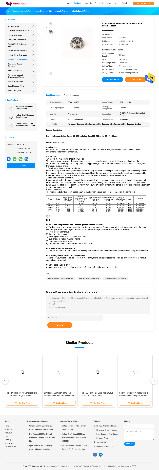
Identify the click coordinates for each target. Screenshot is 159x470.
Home (7, 426)
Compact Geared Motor (21, 40)
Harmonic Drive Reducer (21, 59)
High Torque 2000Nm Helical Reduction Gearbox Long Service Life (42, 437)
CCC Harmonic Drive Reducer (89, 278)
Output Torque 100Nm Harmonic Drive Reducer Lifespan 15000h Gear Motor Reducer (133, 396)
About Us (8, 433)
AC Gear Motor (21, 26)
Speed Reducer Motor (21, 86)
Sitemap (8, 440)
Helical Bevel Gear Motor (21, 50)
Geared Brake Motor (21, 81)
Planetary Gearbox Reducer (21, 31)
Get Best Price (112, 79)
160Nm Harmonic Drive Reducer (115, 278)
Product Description (71, 95)
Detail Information (53, 95)
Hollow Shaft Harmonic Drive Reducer (25, 116)
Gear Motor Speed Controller (21, 65)
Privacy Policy (10, 447)
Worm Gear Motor (21, 70)
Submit (60, 325)
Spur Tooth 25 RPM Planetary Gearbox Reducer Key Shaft (40, 447)
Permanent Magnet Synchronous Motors (21, 76)
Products (8, 429)
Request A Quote (143, 3)
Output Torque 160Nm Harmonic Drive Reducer (25, 125)
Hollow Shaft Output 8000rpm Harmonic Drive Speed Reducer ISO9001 (74, 437)
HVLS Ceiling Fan (21, 90)
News (7, 436)
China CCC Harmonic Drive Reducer (36, 466)
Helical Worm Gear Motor (21, 55)
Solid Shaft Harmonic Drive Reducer (24, 108)
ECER (134, 466)
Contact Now (21, 166)
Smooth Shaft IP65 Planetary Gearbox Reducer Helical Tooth (41, 427)
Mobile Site (9, 443)
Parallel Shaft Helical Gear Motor (21, 45)
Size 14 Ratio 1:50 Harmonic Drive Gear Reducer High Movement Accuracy (22, 396)
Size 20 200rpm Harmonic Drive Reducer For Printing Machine (74, 447)
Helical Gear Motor (21, 35)
